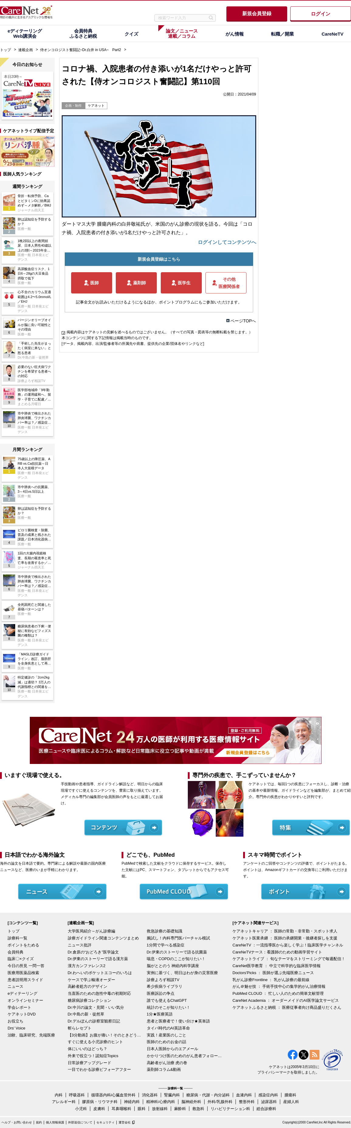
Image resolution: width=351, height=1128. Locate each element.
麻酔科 (180, 1108)
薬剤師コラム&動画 (164, 1069)
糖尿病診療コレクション (89, 1000)
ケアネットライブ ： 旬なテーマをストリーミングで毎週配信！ (288, 958)
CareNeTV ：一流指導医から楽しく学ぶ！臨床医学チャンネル (287, 945)
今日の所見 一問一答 (26, 965)
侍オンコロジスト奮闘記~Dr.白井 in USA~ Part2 (80, 50)
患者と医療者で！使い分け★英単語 (178, 1021)
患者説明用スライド (25, 979)
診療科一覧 (17, 938)
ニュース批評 (79, 945)
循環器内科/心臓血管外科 (113, 1095)
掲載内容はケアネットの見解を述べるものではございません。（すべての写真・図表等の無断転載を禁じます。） (160, 332)
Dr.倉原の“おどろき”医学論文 (93, 952)
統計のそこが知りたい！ (168, 1007)
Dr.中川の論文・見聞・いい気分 (96, 1007)
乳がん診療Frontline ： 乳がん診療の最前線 (270, 979)
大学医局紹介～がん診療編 (91, 931)
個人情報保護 (55, 1122)
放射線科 (160, 1108)
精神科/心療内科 (160, 1101)
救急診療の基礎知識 (164, 931)
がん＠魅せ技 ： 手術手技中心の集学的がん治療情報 (278, 986)
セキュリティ (105, 1122)
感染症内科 (268, 1095)
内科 (59, 1095)
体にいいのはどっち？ (87, 1048)
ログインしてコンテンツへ (227, 242)
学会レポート (19, 1007)
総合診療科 (266, 1108)
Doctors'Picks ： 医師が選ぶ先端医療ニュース (273, 972)
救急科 (198, 1108)
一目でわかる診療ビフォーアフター (99, 1069)
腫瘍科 (290, 1095)
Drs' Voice (16, 1028)
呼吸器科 (77, 1095)
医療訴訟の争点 (160, 993)
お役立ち (15, 1021)
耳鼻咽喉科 (121, 1108)
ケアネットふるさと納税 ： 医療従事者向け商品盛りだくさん (286, 1007)
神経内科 (132, 1101)
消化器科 (150, 1095)
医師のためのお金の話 (166, 1041)
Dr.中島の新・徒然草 (86, 1014)
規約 (39, 1122)
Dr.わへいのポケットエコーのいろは (100, 972)
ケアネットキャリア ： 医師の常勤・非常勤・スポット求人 (284, 931)
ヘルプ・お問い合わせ (17, 1122)
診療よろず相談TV (163, 979)
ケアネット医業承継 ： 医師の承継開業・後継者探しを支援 (284, 938)
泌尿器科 (269, 1101)
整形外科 (247, 1101)
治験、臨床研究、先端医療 (31, 1035)
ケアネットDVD (22, 1014)
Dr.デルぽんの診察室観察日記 (94, 1021)
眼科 (142, 1108)
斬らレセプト (79, 1028)
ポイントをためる (23, 945)
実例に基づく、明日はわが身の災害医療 (182, 972)
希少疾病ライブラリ (164, 986)
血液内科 (244, 1095)
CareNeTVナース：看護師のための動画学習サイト (277, 952)
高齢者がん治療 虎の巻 (167, 1062)
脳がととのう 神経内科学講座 (173, 965)
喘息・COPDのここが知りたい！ (176, 958)
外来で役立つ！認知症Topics (93, 1055)
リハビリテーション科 (230, 1108)
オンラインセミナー (25, 1000)
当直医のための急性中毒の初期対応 (99, 993)
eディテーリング (22, 993)
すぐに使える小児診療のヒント (95, 1041)
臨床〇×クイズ (21, 958)
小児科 (81, 1108)
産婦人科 (291, 1101)
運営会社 (125, 1122)
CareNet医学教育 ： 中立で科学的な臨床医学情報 (276, 965)
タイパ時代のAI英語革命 (168, 1028)
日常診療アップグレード (89, 1062)
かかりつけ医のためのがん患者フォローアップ (185, 1055)
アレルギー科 (64, 1101)
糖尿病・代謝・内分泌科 (208, 1095)
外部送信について (80, 1122)
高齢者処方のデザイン (87, 986)
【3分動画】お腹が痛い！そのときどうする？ (106, 1035)
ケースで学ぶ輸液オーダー (91, 979)
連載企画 (25, 50)
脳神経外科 (191, 1101)
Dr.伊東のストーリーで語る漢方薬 (98, 958)
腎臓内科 (172, 1095)
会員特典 (15, 952)
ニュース (15, 986)
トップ (5, 50)
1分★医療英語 (160, 1014)
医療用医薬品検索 (23, 972)
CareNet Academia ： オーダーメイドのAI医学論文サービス (285, 1000)
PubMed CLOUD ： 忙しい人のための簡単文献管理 (278, 993)
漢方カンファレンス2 (86, 965)
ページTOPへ (243, 320)
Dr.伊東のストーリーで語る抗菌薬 (177, 952)
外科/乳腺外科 (220, 1101)
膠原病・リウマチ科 (100, 1101)
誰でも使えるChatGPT (167, 1000)
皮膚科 (99, 1108)
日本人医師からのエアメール (172, 1048)
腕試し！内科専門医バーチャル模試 (178, 938)
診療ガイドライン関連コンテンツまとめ (103, 938)
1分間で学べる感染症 (165, 945)
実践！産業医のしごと (166, 1035)
